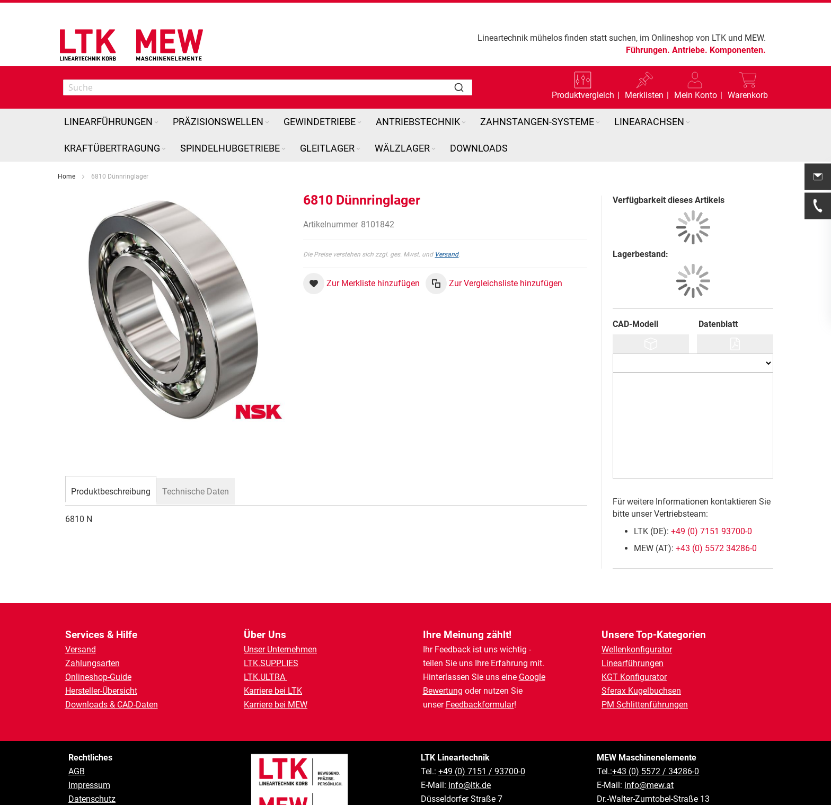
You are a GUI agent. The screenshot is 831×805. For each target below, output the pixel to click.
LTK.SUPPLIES (271, 626)
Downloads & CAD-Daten (111, 667)
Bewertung (443, 654)
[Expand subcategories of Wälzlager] (433, 112)
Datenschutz (92, 762)
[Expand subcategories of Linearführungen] (156, 86)
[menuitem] (112, 85)
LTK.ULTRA (265, 640)
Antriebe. (690, 50)
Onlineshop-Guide (98, 640)
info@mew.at (649, 748)
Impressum (89, 748)
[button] (361, 246)
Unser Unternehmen (280, 612)
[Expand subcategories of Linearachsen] (688, 86)
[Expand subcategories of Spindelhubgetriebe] (283, 112)
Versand (446, 217)
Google (532, 640)
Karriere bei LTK (273, 654)
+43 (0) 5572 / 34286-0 (655, 734)
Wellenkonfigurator (637, 612)
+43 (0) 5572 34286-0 (716, 511)
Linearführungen (633, 626)
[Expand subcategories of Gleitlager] (358, 112)
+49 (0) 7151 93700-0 (711, 494)
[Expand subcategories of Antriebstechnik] (463, 86)
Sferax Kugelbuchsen (641, 654)
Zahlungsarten (92, 626)
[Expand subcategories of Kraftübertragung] (163, 112)
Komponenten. (738, 50)
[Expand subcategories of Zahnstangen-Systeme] (598, 86)
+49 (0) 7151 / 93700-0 (481, 734)
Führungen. (648, 50)
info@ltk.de (469, 748)
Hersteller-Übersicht (101, 654)
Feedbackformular (480, 667)
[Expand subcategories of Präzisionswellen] (267, 86)
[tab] (110, 453)
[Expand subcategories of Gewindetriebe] (359, 86)
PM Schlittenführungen (645, 667)
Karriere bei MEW (275, 667)
